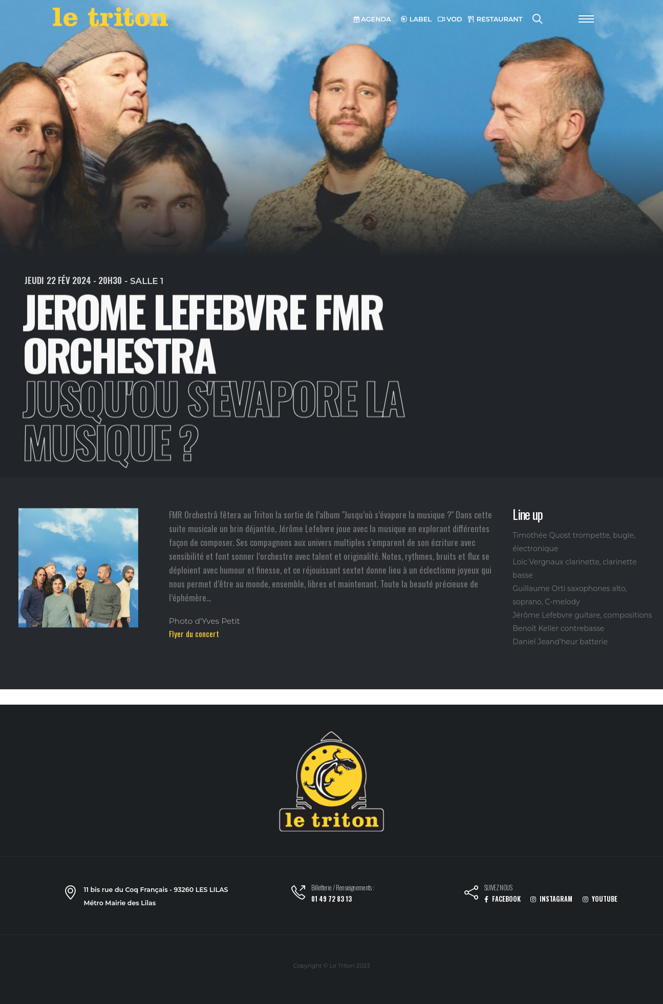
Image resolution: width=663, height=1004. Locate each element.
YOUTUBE (600, 899)
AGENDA (372, 19)
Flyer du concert (194, 633)
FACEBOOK (502, 899)
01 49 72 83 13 (331, 899)
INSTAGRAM (551, 899)
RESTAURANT (495, 19)
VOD (450, 19)
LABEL (416, 19)
